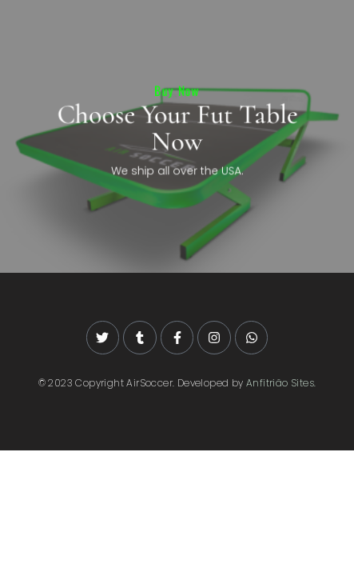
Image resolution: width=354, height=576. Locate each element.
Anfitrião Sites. (281, 383)
